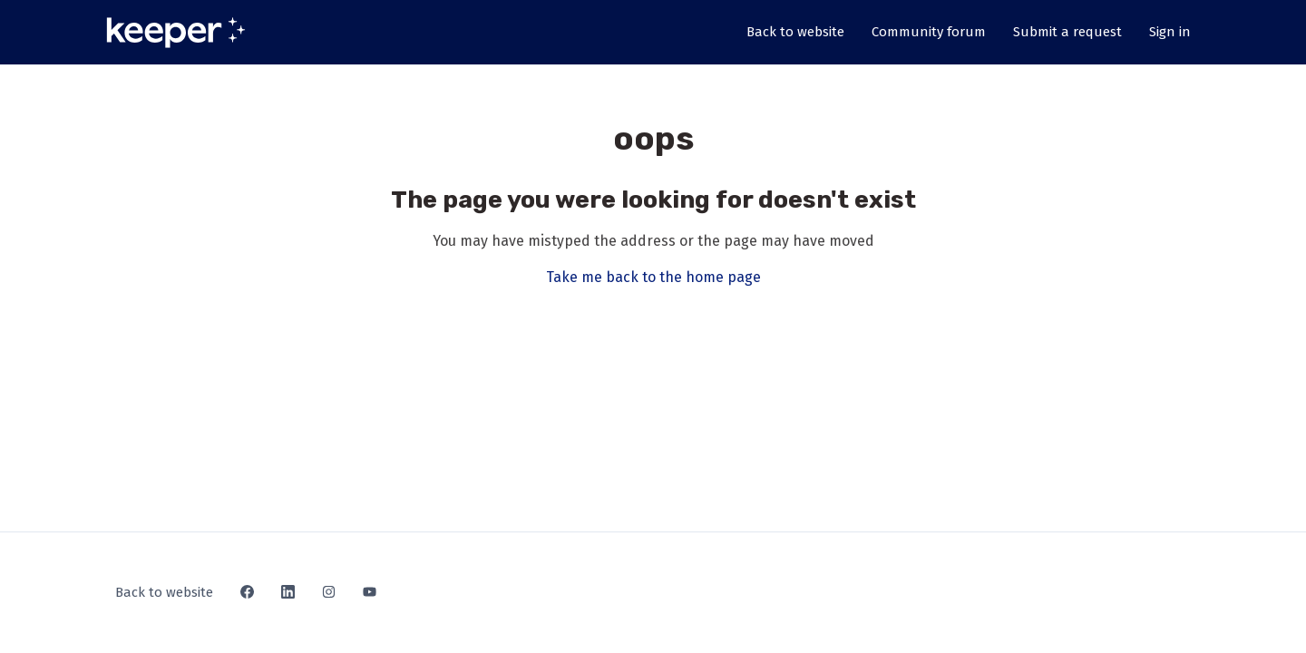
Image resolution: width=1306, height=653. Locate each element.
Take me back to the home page (653, 277)
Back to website (795, 32)
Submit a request (1067, 32)
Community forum (929, 32)
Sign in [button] (1170, 32)
